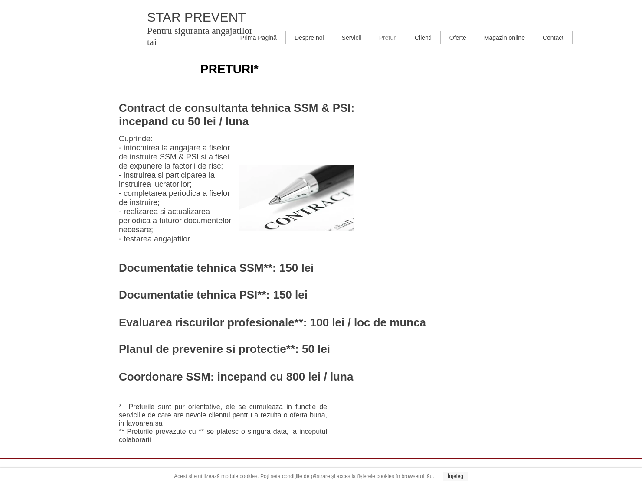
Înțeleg (455, 476)
